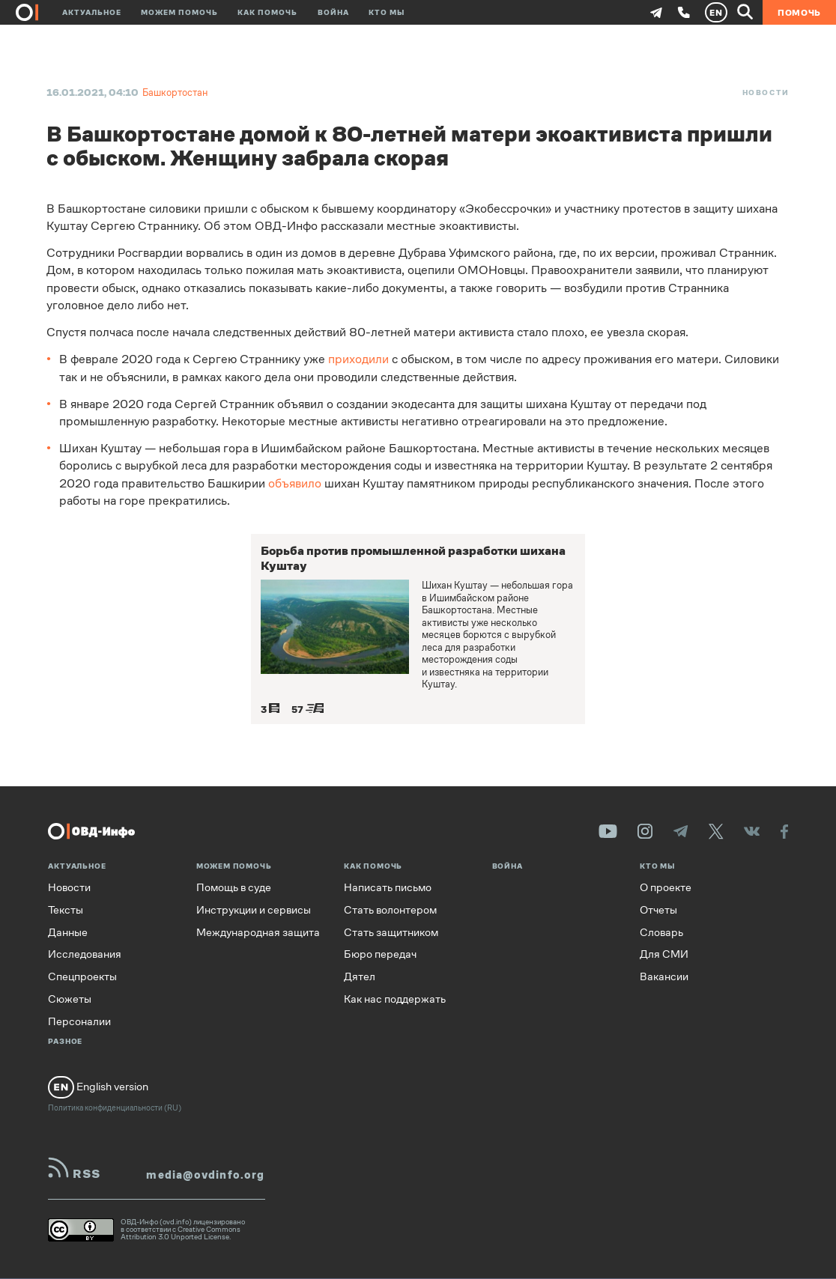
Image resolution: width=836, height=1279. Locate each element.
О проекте (665, 887)
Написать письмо (387, 887)
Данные (68, 932)
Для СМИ (664, 954)
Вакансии (664, 976)
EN (716, 12)
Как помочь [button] (267, 12)
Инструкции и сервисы (253, 910)
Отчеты (658, 910)
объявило (294, 483)
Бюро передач (380, 954)
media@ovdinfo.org (205, 1175)
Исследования (84, 954)
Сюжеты (69, 999)
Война (333, 12)
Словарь (661, 932)
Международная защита (258, 932)
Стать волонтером (390, 910)
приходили (358, 359)
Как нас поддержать (395, 999)
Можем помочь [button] (179, 12)
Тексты (65, 910)
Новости (766, 92)
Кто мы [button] (387, 12)
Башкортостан (175, 92)
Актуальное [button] (91, 12)
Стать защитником (391, 932)
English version (98, 1087)
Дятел (359, 976)
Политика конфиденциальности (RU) (114, 1108)
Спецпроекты (82, 976)
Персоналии (79, 1021)
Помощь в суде (233, 887)
